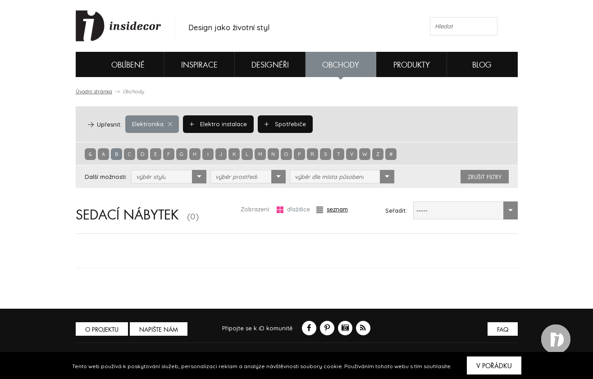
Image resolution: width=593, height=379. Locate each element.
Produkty (411, 65)
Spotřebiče (285, 124)
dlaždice (293, 209)
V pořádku (494, 366)
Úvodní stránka (94, 91)
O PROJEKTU (102, 329)
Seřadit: (396, 210)
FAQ (502, 329)
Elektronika (152, 124)
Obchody (340, 65)
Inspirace (199, 65)
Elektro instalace (218, 124)
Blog (482, 65)
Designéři (270, 65)
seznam (332, 209)
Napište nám (158, 329)
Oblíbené (113, 64)
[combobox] (168, 176)
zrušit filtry (485, 177)
